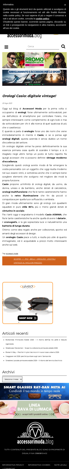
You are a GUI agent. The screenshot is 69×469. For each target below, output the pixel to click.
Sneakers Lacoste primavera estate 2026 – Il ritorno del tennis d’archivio (34, 360)
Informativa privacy (13, 465)
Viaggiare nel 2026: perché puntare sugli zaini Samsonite (28, 356)
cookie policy (42, 18)
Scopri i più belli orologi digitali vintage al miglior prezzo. (34, 261)
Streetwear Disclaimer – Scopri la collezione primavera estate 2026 (32, 348)
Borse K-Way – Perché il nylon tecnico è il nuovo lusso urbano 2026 (32, 352)
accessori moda (12, 253)
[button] (63, 46)
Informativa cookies (39, 465)
